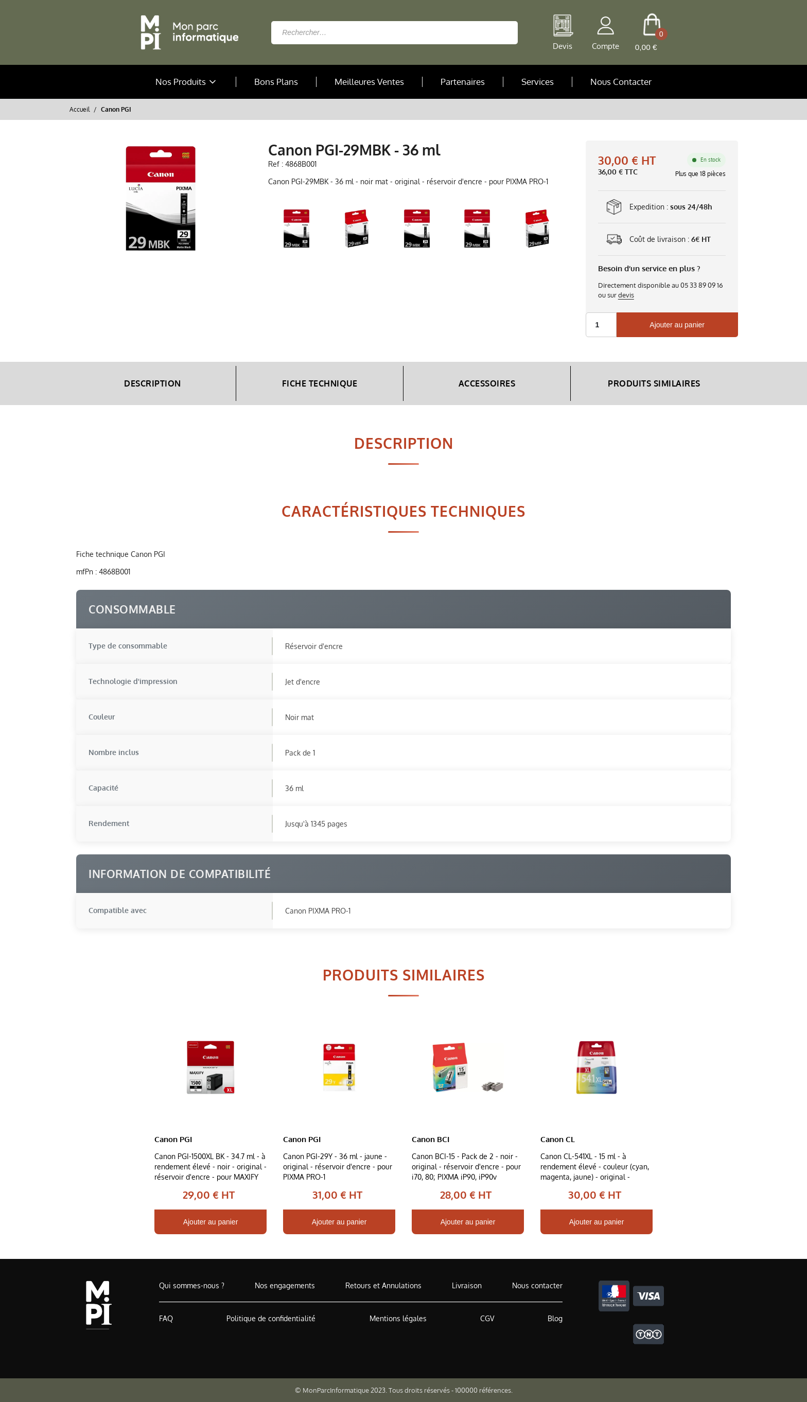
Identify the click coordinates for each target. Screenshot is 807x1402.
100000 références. (484, 1390)
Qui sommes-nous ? (191, 1285)
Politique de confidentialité (270, 1318)
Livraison (467, 1285)
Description (152, 383)
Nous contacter (537, 1285)
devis (626, 295)
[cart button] (652, 32)
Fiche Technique (320, 383)
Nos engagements (285, 1285)
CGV (487, 1318)
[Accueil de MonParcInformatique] (98, 1305)
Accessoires (487, 383)
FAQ (166, 1318)
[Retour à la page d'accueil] (186, 32)
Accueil (79, 109)
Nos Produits (186, 82)
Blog (555, 1318)
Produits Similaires (654, 383)
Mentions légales (398, 1318)
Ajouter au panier (677, 325)
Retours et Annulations (383, 1285)
